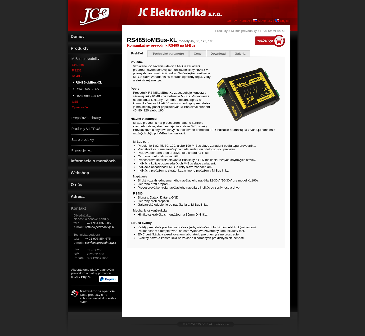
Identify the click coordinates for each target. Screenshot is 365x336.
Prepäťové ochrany (86, 118)
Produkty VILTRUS (86, 129)
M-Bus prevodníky (85, 59)
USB (75, 101)
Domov (232, 20)
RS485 (77, 76)
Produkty (221, 31)
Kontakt (244, 20)
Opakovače (80, 107)
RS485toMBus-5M (87, 95)
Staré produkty (83, 139)
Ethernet (78, 64)
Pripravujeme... (82, 150)
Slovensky (262, 20)
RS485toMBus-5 (86, 89)
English (282, 20)
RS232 (77, 70)
